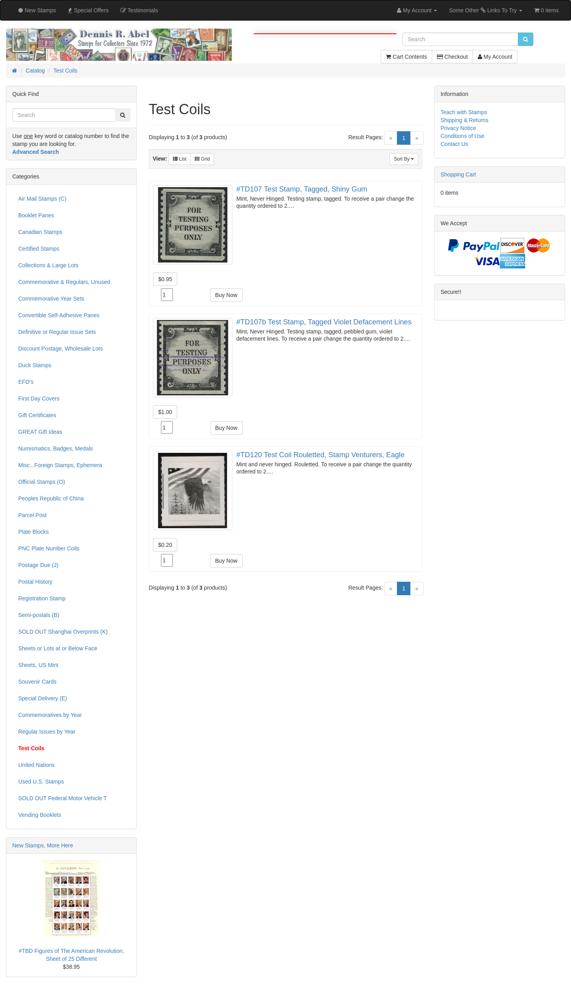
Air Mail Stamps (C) (42, 198)
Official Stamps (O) (41, 482)
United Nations (36, 765)
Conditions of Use (463, 136)
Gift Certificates (37, 415)
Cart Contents (406, 57)
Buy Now (226, 295)
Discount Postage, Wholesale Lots (60, 348)
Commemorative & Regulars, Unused (64, 282)
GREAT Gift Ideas (40, 432)
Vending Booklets (39, 815)
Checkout (452, 57)
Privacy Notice (458, 128)
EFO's (25, 382)
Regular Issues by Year (46, 731)
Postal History (35, 582)
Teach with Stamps (464, 112)
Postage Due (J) (38, 565)
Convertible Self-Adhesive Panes (59, 315)
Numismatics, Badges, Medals (55, 448)
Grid (202, 159)
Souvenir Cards (37, 681)
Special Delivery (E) (42, 698)
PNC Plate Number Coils (48, 548)
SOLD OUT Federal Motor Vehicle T (62, 798)
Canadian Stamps (40, 232)
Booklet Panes (36, 215)
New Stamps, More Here (42, 845)
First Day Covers (38, 398)
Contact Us (454, 144)
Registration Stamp (41, 598)
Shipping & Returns (465, 120)
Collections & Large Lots (48, 265)
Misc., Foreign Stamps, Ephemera (60, 465)
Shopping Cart (458, 174)
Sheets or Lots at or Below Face (57, 648)
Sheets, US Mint (38, 665)
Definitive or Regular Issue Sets (57, 332)
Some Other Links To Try (485, 10)
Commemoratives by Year (50, 715)
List (179, 159)
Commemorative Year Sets (51, 298)
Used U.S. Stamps (41, 781)
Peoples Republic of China (51, 498)
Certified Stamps (38, 248)
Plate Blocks (33, 532)
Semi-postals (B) (38, 615)
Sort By (404, 159)
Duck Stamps (34, 365)
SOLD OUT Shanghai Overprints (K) (62, 632)
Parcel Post (32, 515)
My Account (495, 57)
